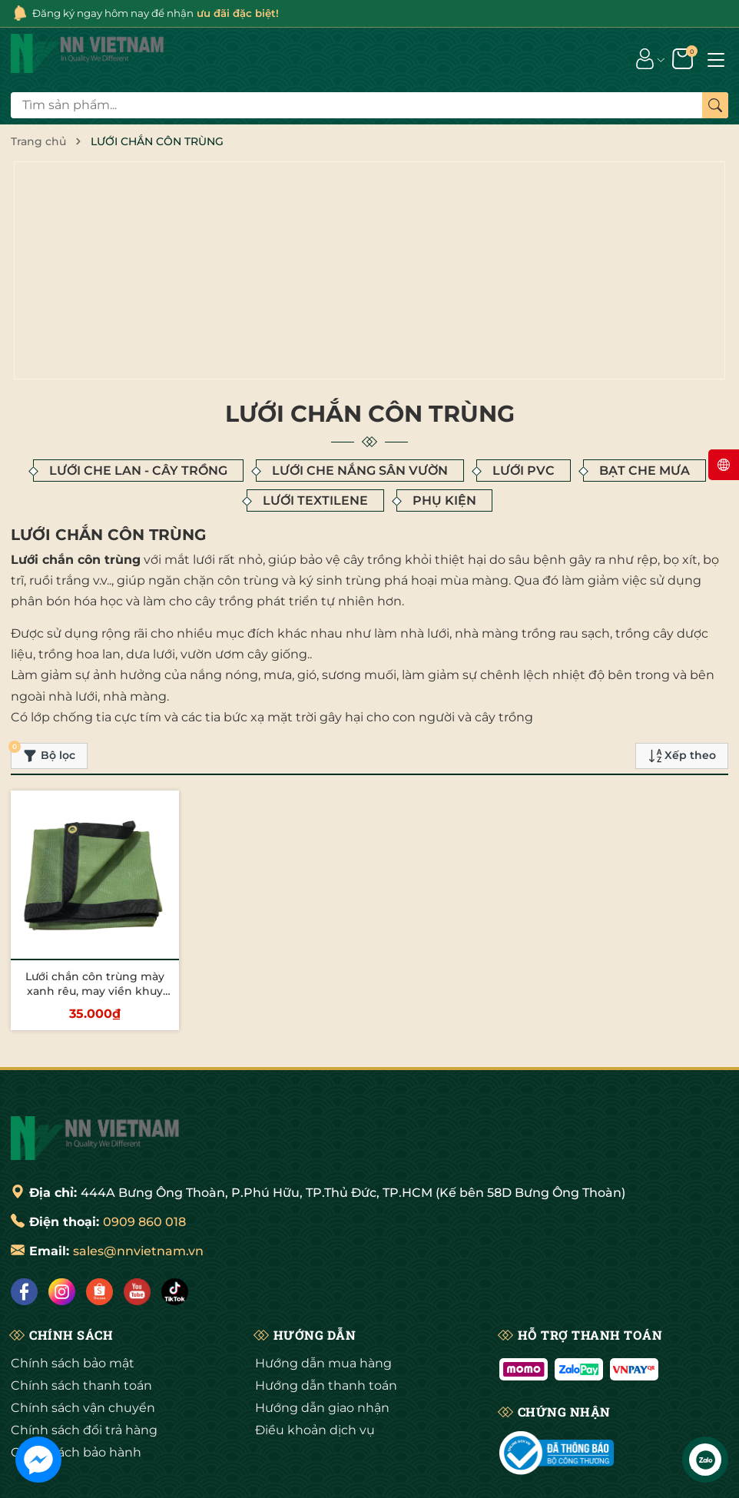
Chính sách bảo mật (72, 1315)
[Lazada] (137, 1244)
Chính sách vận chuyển (83, 1360)
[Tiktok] (174, 1244)
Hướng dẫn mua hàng (323, 1315)
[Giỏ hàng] (684, 59)
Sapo (462, 1480)
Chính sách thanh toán (81, 1338)
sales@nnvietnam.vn (138, 1203)
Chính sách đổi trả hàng (84, 1382)
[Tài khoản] (645, 59)
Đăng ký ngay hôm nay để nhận (164, 13)
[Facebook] (24, 1244)
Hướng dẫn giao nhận (322, 1360)
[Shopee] (99, 1244)
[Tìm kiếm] (715, 106)
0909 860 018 (144, 1174)
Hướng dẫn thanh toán (326, 1338)
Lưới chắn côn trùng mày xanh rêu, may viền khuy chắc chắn (94, 943)
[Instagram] (61, 1244)
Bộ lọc (43, 705)
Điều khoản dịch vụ (315, 1382)
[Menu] (716, 59)
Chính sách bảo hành (76, 1404)
